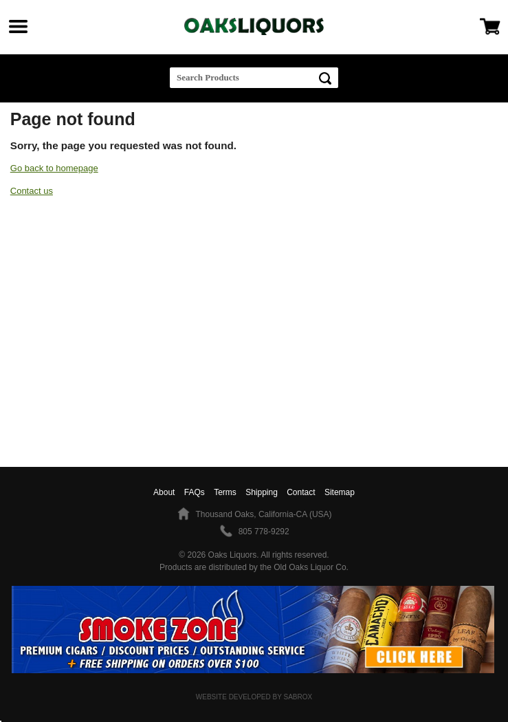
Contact (301, 492)
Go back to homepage (54, 168)
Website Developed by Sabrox (254, 697)
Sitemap (339, 492)
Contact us (31, 191)
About (164, 492)
